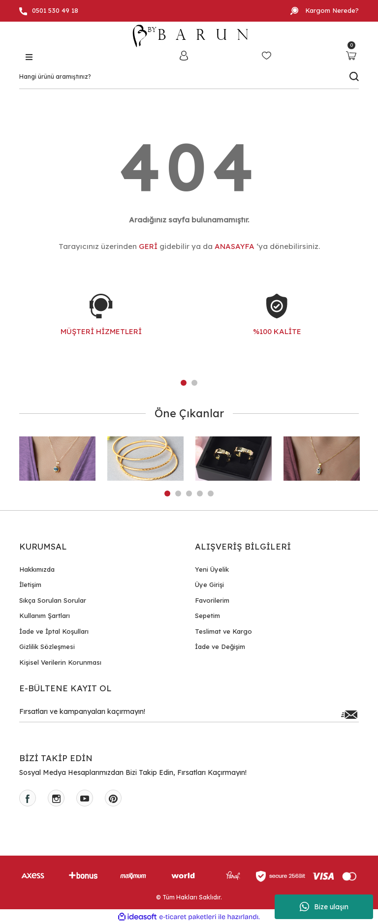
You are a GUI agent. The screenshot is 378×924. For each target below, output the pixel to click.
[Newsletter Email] (189, 714)
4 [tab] (200, 493)
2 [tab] (194, 383)
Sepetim (207, 615)
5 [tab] (211, 493)
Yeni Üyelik (212, 569)
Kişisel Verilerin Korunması (60, 662)
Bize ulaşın (324, 906)
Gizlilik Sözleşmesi (47, 646)
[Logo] (189, 36)
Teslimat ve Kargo (223, 631)
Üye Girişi (209, 584)
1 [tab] (184, 383)
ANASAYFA (234, 246)
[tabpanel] (101, 325)
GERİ (148, 246)
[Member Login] (183, 55)
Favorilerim (212, 600)
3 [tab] (189, 493)
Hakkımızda (37, 569)
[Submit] (349, 714)
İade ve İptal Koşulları (54, 631)
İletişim (30, 584)
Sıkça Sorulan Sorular (52, 600)
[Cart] (351, 55)
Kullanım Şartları (44, 615)
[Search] (189, 76)
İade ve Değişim (220, 646)
